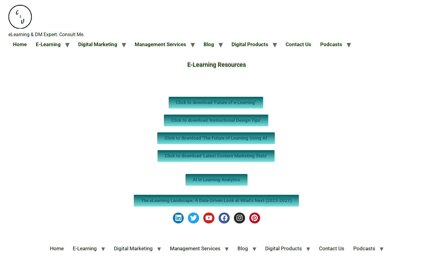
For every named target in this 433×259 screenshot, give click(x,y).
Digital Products (250, 44)
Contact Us (298, 44)
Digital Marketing (97, 44)
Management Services (160, 44)
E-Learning (48, 44)
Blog (209, 44)
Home (20, 44)
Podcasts (331, 44)
